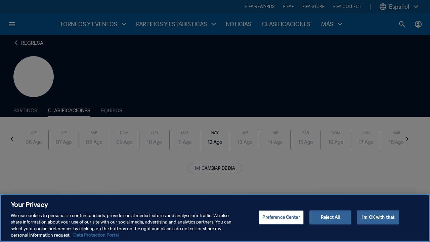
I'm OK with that (377, 217)
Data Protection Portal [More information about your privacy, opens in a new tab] (96, 235)
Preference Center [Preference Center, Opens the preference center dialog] (281, 217)
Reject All (330, 217)
